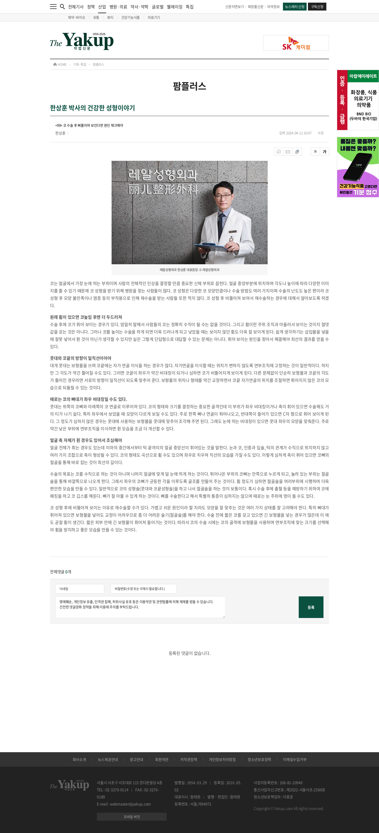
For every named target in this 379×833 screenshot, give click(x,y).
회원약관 (161, 759)
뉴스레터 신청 (294, 6)
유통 (96, 17)
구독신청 (317, 6)
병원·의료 (118, 6)
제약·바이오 (76, 17)
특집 (190, 6)
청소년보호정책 (259, 759)
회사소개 (79, 759)
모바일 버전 (132, 816)
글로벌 (157, 6)
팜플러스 (98, 64)
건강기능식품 (130, 17)
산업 (102, 8)
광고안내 (136, 759)
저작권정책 (188, 759)
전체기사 (76, 6)
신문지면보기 (234, 6)
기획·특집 (79, 64)
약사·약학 (139, 6)
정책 (91, 6)
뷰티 (110, 17)
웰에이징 (174, 6)
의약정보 (273, 6)
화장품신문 (255, 6)
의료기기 (154, 17)
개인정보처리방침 (222, 759)
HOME (60, 64)
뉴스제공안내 (108, 759)
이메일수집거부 (294, 759)
